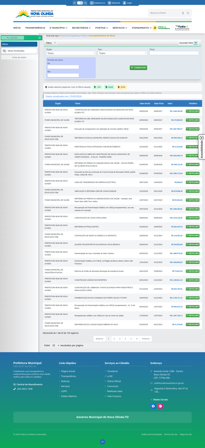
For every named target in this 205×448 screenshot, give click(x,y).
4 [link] (125, 338)
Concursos (111, 386)
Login (127, 3)
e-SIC (109, 376)
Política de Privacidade (151, 434)
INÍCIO (17, 27)
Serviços (64, 386)
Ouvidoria (111, 371)
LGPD (63, 391)
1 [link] (108, 338)
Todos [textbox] (51, 53)
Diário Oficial (113, 381)
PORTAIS (101, 27)
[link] (79, 13)
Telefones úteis (113, 391)
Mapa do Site (186, 434)
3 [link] (119, 338)
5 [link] (131, 338)
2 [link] (114, 338)
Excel (109, 87)
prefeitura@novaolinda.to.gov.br (169, 383)
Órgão (49, 49)
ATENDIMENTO (142, 27)
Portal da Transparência (70, 35)
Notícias (64, 381)
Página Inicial (67, 371)
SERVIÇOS (120, 27)
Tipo (100, 49)
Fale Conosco (113, 396)
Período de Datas (55, 60)
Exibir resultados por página (63, 345)
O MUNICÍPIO (59, 27)
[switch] (80, 3)
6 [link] (136, 338)
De (48, 63)
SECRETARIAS (81, 27)
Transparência (67, 376)
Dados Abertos (68, 396)
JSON (121, 87)
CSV (97, 87)
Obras (85, 35)
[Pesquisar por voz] (182, 12)
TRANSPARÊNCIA (35, 27)
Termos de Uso (171, 434)
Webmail (114, 3)
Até (48, 71)
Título (152, 49)
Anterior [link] (99, 338)
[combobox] (71, 53)
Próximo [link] (146, 338)
